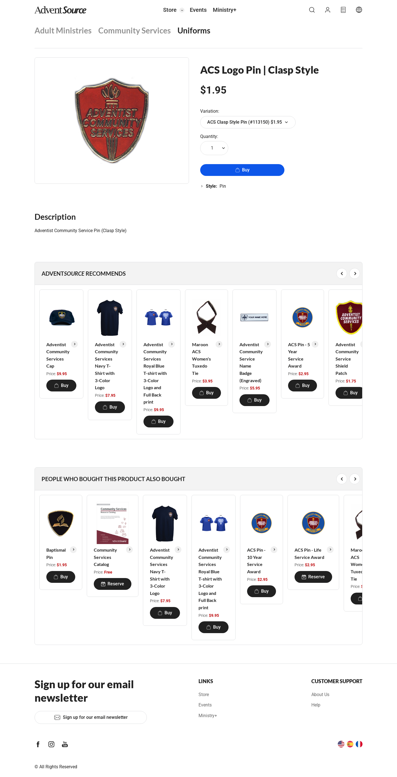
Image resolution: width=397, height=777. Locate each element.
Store (170, 9)
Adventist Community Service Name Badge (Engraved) (251, 362)
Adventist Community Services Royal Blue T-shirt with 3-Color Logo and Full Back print (155, 373)
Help (315, 705)
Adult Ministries (63, 30)
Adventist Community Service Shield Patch (347, 359)
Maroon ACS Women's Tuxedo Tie (201, 359)
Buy (242, 170)
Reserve (112, 583)
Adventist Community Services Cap (58, 355)
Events (198, 9)
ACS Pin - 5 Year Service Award (299, 355)
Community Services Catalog (105, 557)
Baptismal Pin (56, 553)
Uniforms (193, 30)
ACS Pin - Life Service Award (309, 553)
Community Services (134, 30)
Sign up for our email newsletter (91, 717)
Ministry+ (224, 9)
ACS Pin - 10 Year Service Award (256, 560)
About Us (320, 694)
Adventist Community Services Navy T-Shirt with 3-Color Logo (106, 366)
